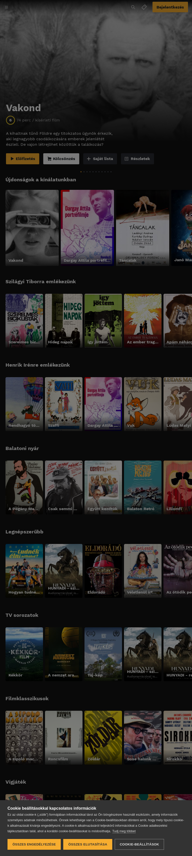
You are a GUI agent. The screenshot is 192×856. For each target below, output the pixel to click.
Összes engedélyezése (34, 844)
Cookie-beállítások (139, 844)
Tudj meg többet (124, 831)
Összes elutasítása (87, 844)
